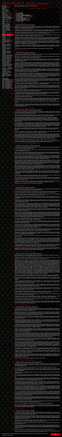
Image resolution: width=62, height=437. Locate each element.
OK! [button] (55, 434)
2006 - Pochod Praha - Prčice (7, 85)
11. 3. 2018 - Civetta (19, 13)
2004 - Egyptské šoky (6, 6)
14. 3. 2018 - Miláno (19, 16)
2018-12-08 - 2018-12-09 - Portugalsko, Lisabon (7, 71)
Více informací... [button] (10, 435)
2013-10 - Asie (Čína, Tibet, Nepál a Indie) (7, 14)
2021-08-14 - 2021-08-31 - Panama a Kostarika (7, 48)
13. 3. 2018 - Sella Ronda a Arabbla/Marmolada (24, 15)
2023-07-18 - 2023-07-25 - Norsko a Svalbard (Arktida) (7, 57)
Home (16, 5)
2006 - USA (4, 7)
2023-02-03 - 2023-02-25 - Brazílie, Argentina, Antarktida (7, 55)
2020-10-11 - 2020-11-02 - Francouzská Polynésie (7, 44)
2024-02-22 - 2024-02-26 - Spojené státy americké (7, 60)
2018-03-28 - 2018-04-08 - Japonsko (7, 36)
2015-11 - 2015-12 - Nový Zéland (6, 22)
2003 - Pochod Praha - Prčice (7, 79)
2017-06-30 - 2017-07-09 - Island (7, 33)
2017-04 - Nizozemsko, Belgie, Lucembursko (6, 29)
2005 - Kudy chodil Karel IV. (7, 81)
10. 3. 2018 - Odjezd (19, 12)
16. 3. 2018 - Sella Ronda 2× (21, 18)
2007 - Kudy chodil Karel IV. (7, 87)
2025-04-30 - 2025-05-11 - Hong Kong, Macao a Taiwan (7, 64)
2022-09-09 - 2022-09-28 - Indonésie (7, 53)
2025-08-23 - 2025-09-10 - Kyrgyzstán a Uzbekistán (7, 66)
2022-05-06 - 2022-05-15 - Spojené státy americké (7, 52)
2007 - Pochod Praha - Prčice (7, 88)
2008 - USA (4, 8)
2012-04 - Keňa (5, 10)
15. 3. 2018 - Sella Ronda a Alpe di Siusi (23, 17)
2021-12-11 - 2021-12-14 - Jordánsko (7, 50)
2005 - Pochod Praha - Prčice (7, 82)
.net (15, 3)
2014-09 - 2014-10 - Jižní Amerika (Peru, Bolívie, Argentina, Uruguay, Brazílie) (7, 16)
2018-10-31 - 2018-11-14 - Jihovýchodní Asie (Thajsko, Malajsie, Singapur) (7, 40)
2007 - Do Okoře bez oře (6, 86)
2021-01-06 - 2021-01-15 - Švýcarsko (7, 46)
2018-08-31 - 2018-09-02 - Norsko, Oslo (7, 69)
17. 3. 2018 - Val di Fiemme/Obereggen (23, 19)
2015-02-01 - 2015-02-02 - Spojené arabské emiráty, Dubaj (7, 19)
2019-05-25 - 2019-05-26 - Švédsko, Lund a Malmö (7, 75)
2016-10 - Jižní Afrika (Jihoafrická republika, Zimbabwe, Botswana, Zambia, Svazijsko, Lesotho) (7, 26)
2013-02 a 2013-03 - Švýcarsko (6, 12)
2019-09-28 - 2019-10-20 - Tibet (7, 43)
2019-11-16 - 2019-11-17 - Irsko (7, 76)
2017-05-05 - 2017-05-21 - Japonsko (7, 31)
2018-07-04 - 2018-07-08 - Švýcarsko (7, 38)
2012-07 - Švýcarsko (6, 11)
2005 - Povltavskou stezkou (7, 83)
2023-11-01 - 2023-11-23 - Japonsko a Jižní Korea (7, 59)
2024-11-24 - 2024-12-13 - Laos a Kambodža (7, 62)
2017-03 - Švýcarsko (6, 28)
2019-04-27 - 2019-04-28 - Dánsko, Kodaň (7, 73)
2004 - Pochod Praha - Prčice (7, 80)
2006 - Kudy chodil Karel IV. (7, 84)
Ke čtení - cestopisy (37, 3)
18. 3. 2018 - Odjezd (19, 20)
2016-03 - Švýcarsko (6, 23)
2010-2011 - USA (5, 9)
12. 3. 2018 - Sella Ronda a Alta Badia (22, 14)
